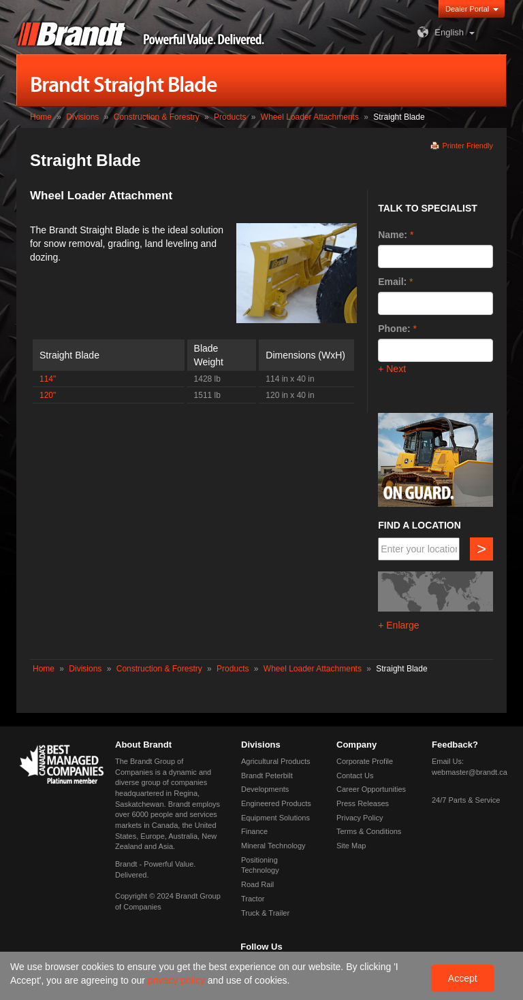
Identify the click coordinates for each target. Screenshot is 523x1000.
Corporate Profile (364, 761)
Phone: (394, 328)
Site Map (351, 845)
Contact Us (354, 775)
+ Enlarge (398, 625)
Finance (254, 831)
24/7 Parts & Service (466, 800)
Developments (265, 789)
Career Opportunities (371, 789)
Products (230, 117)
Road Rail (257, 884)
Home (41, 117)
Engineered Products (276, 803)
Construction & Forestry (157, 117)
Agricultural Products (276, 761)
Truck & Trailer (265, 913)
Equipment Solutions (275, 818)
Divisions (82, 117)
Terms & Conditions (368, 831)
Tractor (252, 899)
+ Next (392, 368)
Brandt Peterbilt (267, 775)
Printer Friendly (467, 145)
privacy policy (178, 980)
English (439, 32)
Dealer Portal (467, 9)
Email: (392, 281)
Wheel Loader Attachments (310, 117)
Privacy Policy (359, 818)
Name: (392, 234)
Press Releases (362, 803)
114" (47, 379)
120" (47, 395)
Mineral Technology (273, 845)
